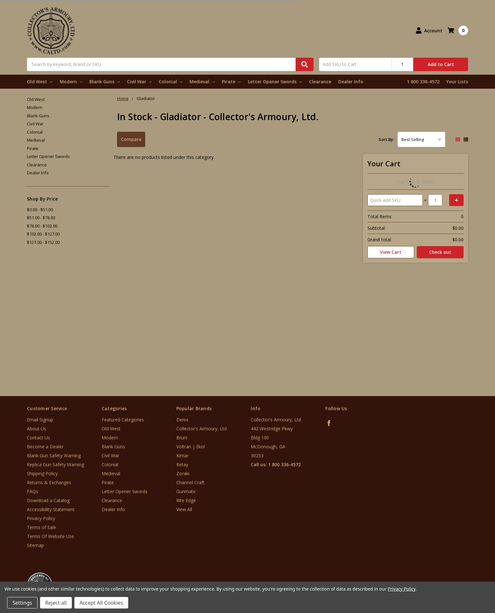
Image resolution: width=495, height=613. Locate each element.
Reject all (56, 602)
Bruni (181, 438)
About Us (36, 429)
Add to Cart (441, 64)
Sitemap (35, 545)
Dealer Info (350, 82)
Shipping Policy (42, 473)
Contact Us (38, 438)
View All (184, 509)
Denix (182, 420)
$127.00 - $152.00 (43, 242)
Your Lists (457, 82)
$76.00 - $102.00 (42, 226)
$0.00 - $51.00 (40, 209)
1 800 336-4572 (423, 82)
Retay (182, 464)
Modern (71, 82)
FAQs (32, 491)
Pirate (231, 82)
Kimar (182, 455)
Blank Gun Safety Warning (54, 455)
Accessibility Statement (51, 509)
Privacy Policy (41, 518)
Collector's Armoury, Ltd (201, 429)
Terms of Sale (41, 527)
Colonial (170, 82)
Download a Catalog (48, 500)
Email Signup (40, 420)
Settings (22, 602)
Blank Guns (104, 82)
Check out (440, 252)
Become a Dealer (45, 446)
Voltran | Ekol (190, 446)
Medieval (202, 82)
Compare (131, 139)
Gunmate (186, 491)
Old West (40, 82)
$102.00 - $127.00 (43, 234)
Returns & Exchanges (49, 482)
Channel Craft (190, 482)
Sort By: (386, 139)
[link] (468, 574)
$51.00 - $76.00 (41, 217)
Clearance (320, 82)
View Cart (390, 252)
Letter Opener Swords (275, 82)
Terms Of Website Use (50, 536)
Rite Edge (186, 500)
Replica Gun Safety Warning (55, 464)
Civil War (139, 82)
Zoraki (182, 473)
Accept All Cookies (101, 602)
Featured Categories (123, 420)
